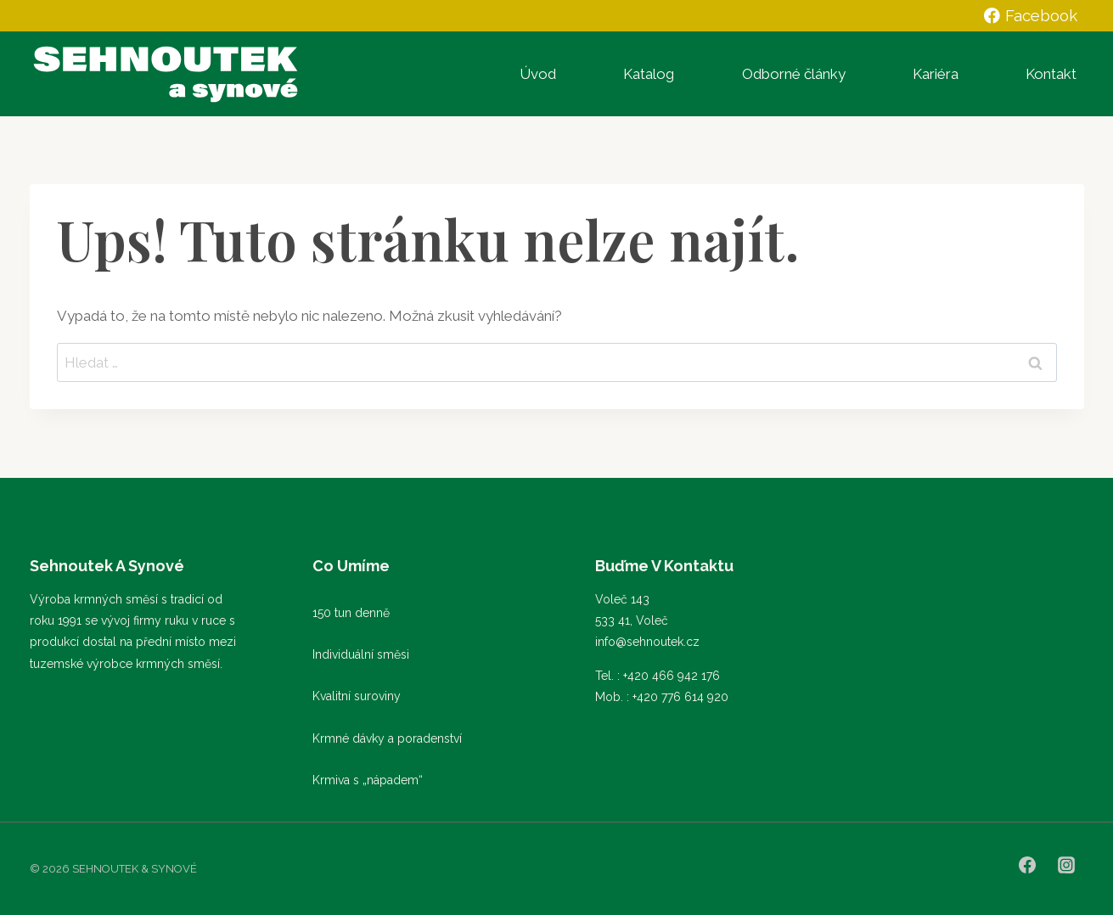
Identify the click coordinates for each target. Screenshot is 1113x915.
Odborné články (794, 73)
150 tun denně (351, 613)
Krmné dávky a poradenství (387, 738)
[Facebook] (1027, 865)
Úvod (538, 73)
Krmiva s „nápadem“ (367, 780)
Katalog (648, 73)
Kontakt (1051, 73)
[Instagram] (1066, 865)
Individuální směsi (360, 654)
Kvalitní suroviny (356, 696)
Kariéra (935, 73)
